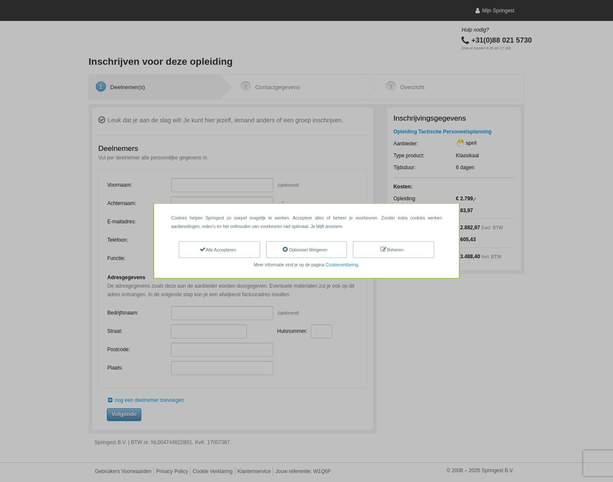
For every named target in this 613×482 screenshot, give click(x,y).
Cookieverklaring (342, 265)
